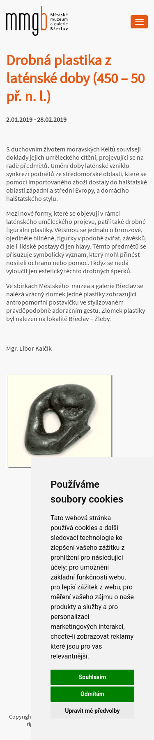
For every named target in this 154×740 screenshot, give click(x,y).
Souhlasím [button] (92, 677)
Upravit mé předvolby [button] (92, 710)
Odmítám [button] (92, 694)
